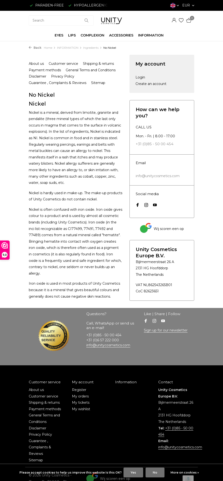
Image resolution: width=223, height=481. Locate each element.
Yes (133, 472)
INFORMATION (151, 35)
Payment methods (45, 70)
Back (35, 47)
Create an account (150, 84)
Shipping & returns (98, 63)
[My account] (174, 20)
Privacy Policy (62, 76)
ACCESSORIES (121, 35)
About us (36, 63)
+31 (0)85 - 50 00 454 (154, 144)
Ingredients (92, 47)
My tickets (80, 402)
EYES (59, 35)
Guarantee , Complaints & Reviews (57, 83)
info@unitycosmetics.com (158, 176)
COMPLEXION (92, 35)
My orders (80, 396)
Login (140, 77)
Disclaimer (37, 76)
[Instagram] (146, 205)
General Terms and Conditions (91, 70)
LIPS (72, 35)
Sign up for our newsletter (166, 330)
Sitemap (98, 83)
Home (50, 47)
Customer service (63, 63)
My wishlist (81, 409)
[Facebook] (138, 205)
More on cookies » (184, 472)
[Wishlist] (181, 21)
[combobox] (61, 20)
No (155, 472)
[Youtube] (155, 205)
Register (79, 390)
